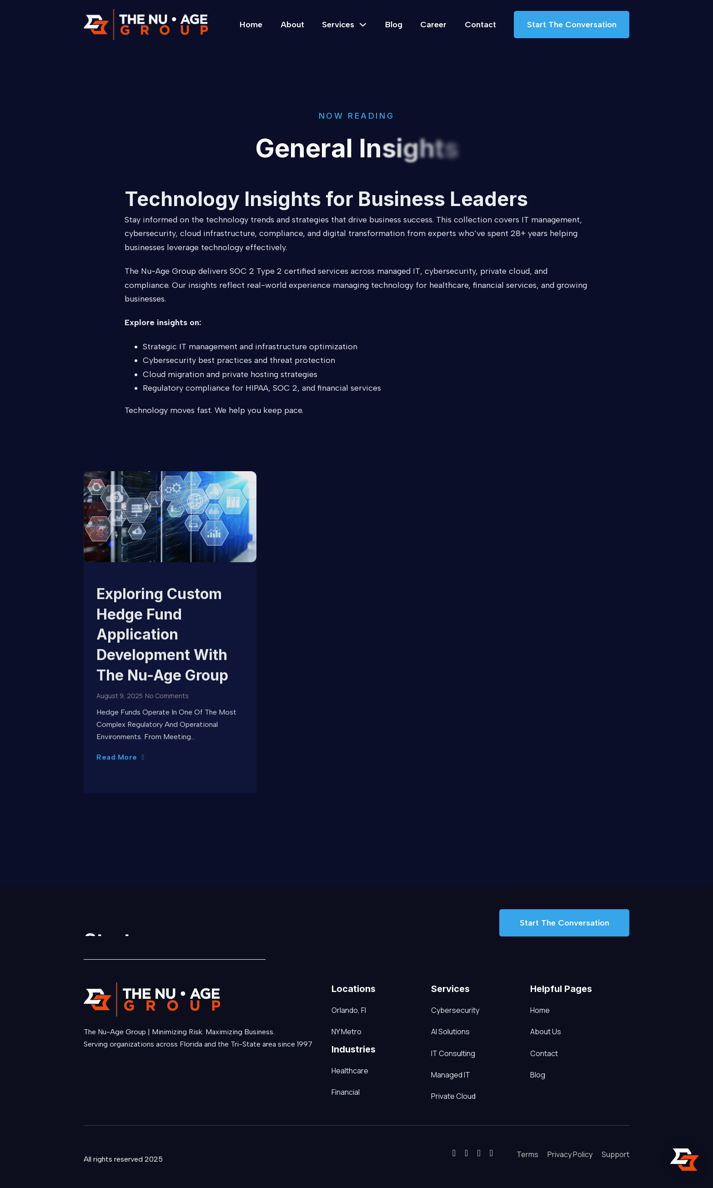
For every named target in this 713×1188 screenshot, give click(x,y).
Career (433, 25)
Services (338, 25)
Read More (120, 759)
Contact (480, 25)
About (292, 25)
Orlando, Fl (348, 1010)
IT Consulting (453, 1053)
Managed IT (450, 1075)
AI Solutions (450, 1032)
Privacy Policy (569, 1154)
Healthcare (335, 1071)
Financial (335, 1092)
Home (251, 25)
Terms (527, 1154)
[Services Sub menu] (363, 24)
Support (615, 1154)
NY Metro (346, 1032)
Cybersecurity (455, 1010)
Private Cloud (453, 1096)
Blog (393, 25)
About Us (545, 1032)
